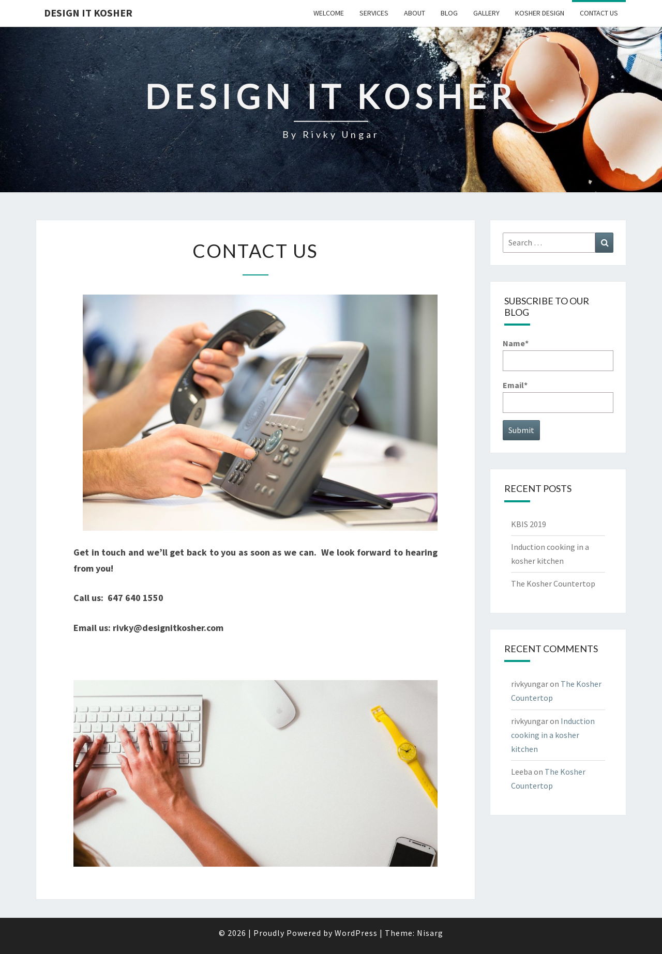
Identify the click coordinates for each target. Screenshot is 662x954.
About (414, 13)
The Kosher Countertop (553, 583)
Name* (558, 354)
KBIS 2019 (528, 524)
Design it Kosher (88, 12)
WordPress (356, 933)
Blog (449, 13)
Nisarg (430, 933)
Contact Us (599, 13)
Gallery (486, 13)
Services (373, 13)
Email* (558, 396)
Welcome (328, 13)
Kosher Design (539, 13)
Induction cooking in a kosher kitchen (553, 735)
